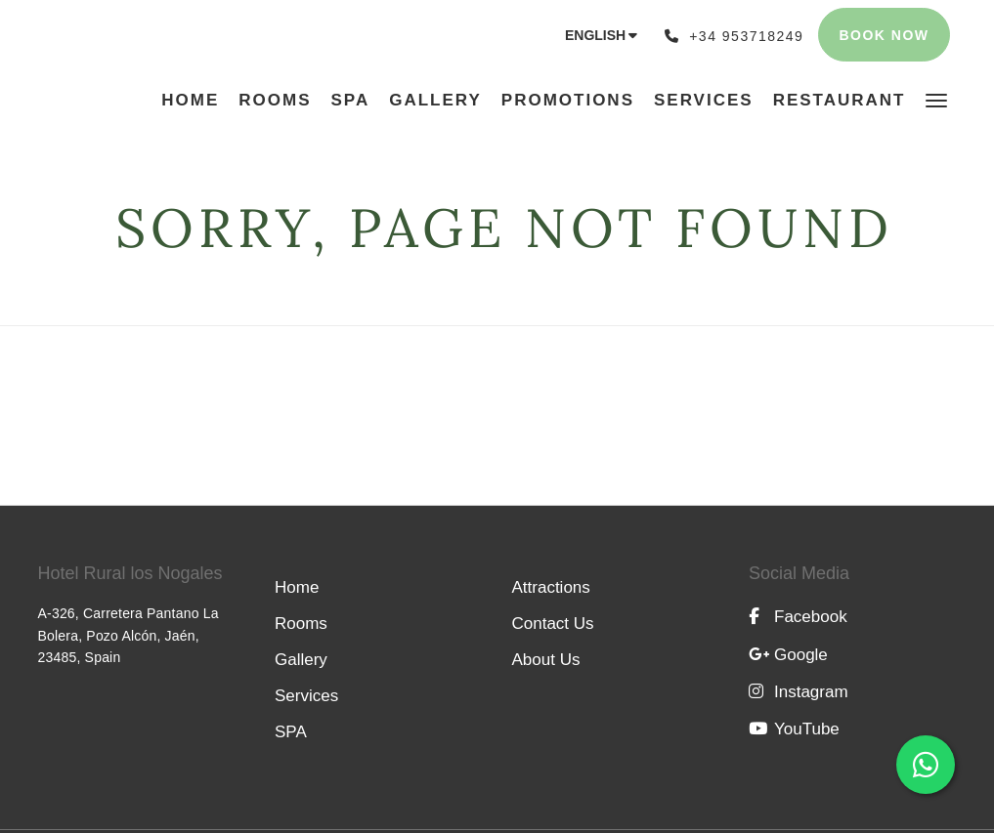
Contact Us (553, 623)
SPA (291, 732)
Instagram (798, 692)
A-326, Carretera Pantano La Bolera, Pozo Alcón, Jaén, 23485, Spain (128, 635)
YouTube (794, 729)
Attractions (551, 587)
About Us (546, 659)
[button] (936, 99)
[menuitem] (195, 100)
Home (297, 587)
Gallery (301, 659)
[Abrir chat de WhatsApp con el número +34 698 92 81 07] (925, 764)
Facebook (798, 616)
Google (788, 655)
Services (306, 696)
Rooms (301, 623)
